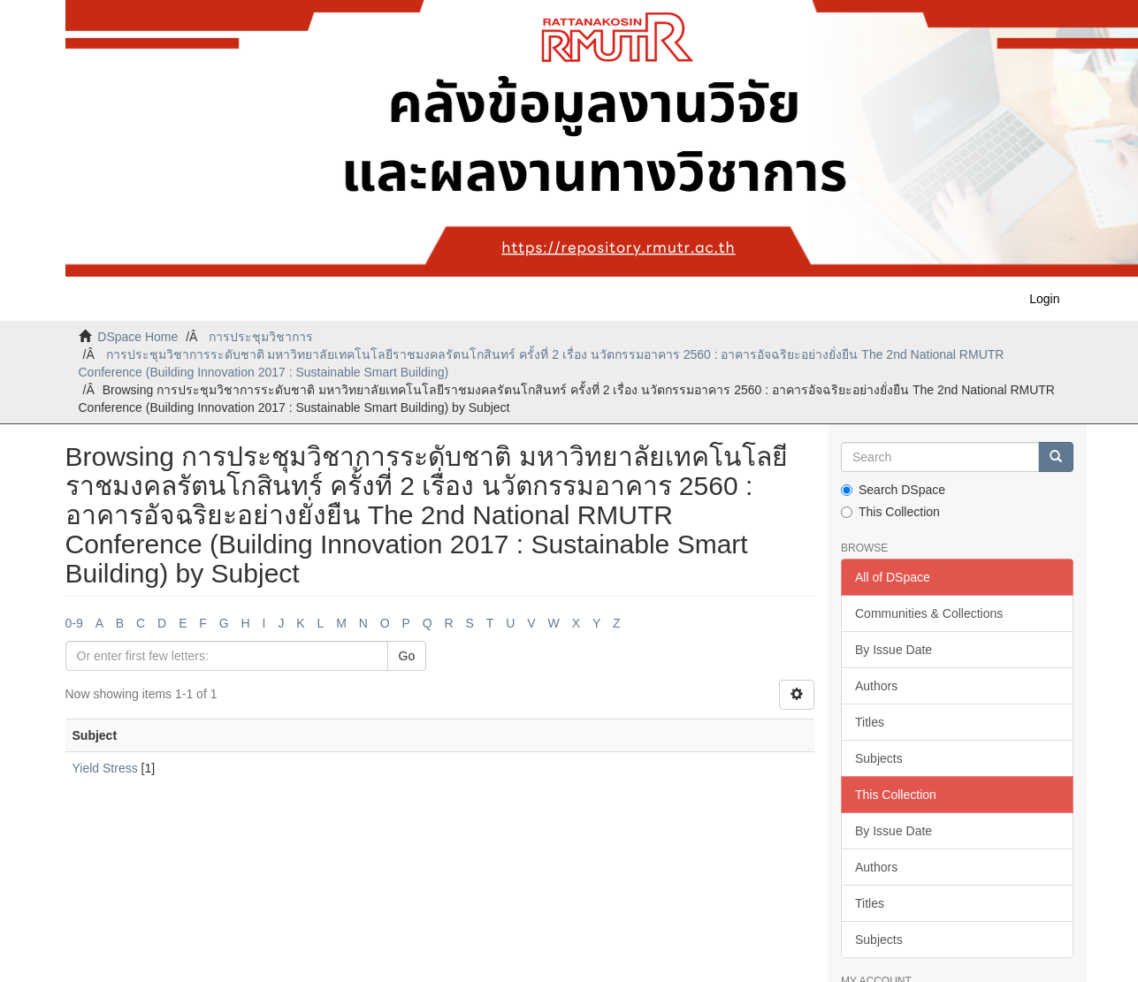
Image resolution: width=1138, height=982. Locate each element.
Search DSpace (893, 490)
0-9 (74, 623)
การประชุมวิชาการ (261, 337)
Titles (869, 722)
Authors (876, 686)
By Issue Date (893, 650)
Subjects (879, 758)
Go (407, 656)
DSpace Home (137, 337)
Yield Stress (105, 768)
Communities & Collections (929, 613)
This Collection (890, 512)
